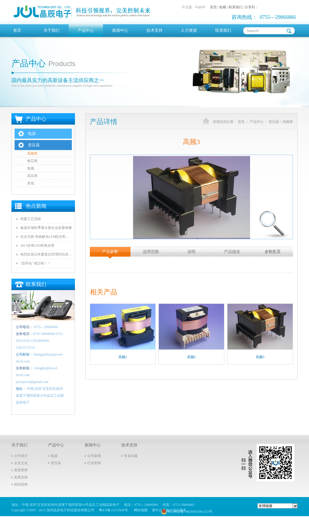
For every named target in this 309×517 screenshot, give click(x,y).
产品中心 (257, 122)
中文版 (187, 7)
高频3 (260, 357)
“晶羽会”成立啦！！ (35, 263)
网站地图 (140, 510)
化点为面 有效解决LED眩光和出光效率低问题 (46, 237)
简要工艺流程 (30, 219)
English (200, 7)
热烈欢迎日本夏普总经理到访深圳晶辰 (46, 254)
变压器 (274, 122)
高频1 (122, 357)
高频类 (288, 122)
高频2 (191, 357)
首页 (17, 30)
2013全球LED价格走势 (37, 245)
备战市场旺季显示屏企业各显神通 (46, 228)
